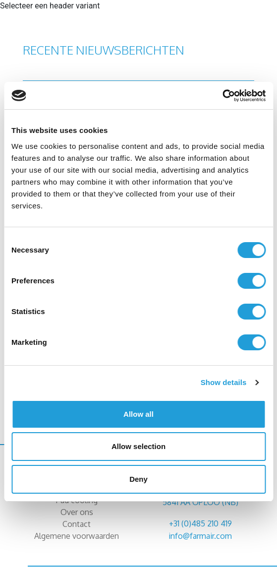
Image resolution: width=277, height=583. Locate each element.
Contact (76, 524)
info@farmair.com (200, 536)
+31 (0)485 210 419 (200, 523)
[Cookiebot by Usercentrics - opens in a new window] (222, 95)
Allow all (138, 414)
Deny (138, 479)
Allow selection (138, 446)
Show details (224, 382)
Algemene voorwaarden (76, 536)
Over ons (76, 512)
